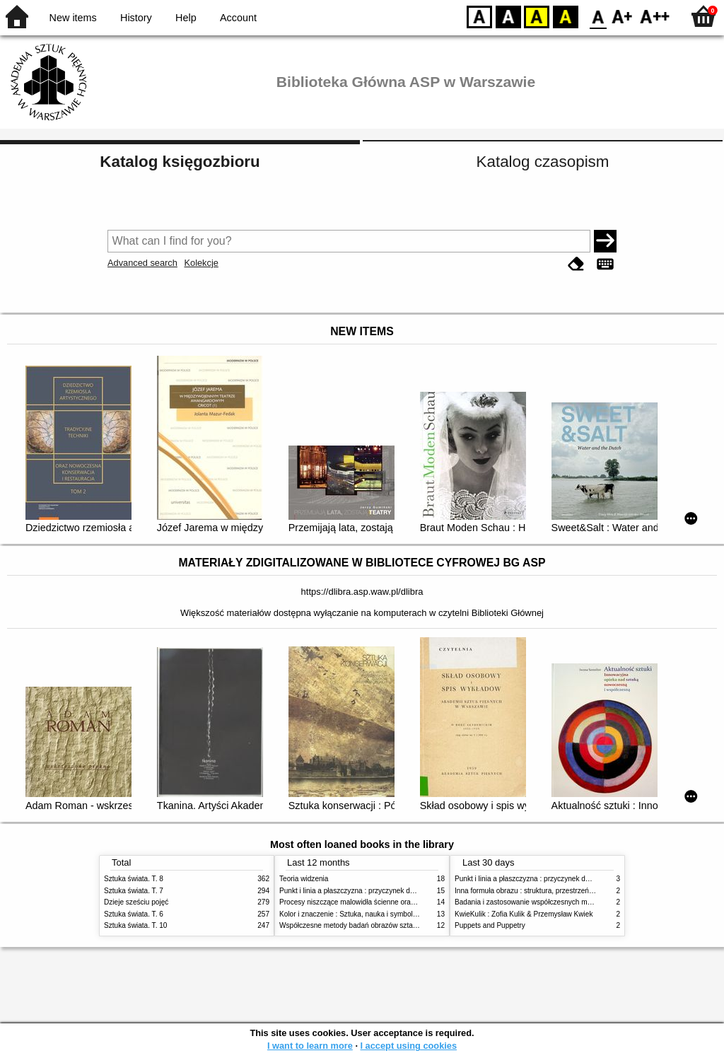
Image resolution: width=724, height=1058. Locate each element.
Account (238, 17)
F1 (622, 16)
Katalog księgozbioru (179, 161)
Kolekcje (201, 262)
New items (73, 17)
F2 (655, 16)
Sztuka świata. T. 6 (133, 914)
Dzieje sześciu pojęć (136, 902)
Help (186, 17)
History (136, 17)
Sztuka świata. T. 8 (133, 879)
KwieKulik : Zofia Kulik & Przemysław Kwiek (523, 914)
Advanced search (142, 262)
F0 (598, 16)
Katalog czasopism (543, 161)
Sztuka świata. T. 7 (133, 891)
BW (508, 16)
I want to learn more (310, 1045)
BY (565, 16)
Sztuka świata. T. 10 (135, 925)
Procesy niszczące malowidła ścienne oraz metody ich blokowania (384, 902)
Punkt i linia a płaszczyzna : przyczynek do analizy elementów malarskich (394, 891)
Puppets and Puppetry (490, 925)
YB (536, 16)
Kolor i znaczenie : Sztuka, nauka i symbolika (350, 914)
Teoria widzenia (303, 879)
